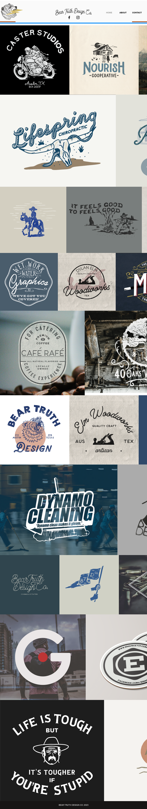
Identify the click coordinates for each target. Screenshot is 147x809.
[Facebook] (69, 17)
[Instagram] (78, 17)
